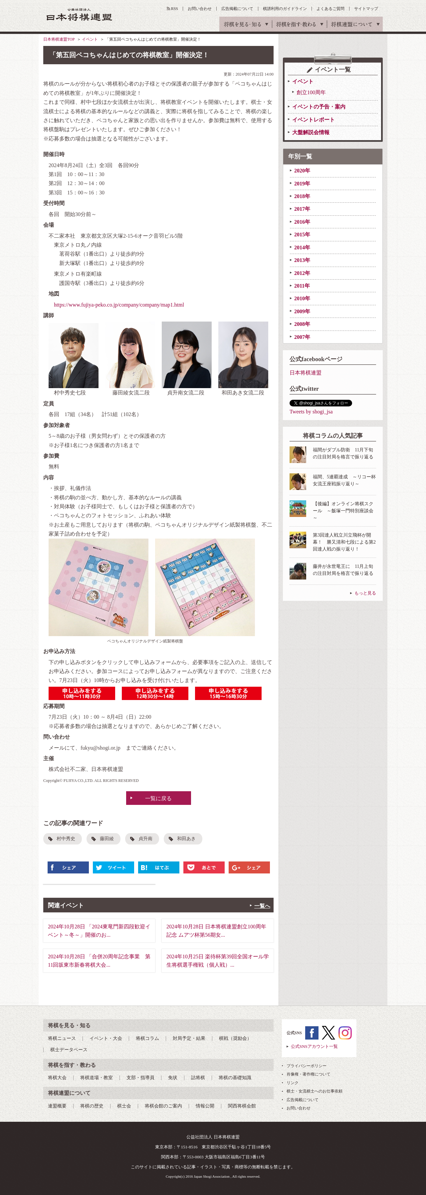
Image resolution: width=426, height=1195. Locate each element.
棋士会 (124, 1105)
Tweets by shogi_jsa (311, 411)
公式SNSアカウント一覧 (314, 1046)
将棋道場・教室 (96, 1077)
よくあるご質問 (330, 8)
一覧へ (262, 906)
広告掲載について (237, 8)
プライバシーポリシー (306, 1066)
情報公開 (205, 1105)
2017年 (302, 209)
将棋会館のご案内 (163, 1105)
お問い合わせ (200, 8)
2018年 (302, 196)
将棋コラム (147, 1038)
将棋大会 (57, 1077)
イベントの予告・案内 (318, 107)
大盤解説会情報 (310, 132)
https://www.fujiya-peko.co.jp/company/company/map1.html (119, 305)
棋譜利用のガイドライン (285, 8)
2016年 (302, 222)
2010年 (302, 298)
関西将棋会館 (242, 1105)
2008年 (302, 324)
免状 (172, 1077)
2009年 (302, 311)
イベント (90, 39)
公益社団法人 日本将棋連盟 (79, 14)
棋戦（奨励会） (235, 1038)
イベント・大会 (106, 1038)
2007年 (302, 337)
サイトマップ (366, 8)
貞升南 (145, 838)
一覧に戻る (158, 798)
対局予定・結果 (189, 1038)
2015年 (302, 234)
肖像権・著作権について (308, 1074)
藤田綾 (107, 838)
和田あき (186, 838)
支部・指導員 (140, 1077)
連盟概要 (57, 1105)
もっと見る (365, 593)
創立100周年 (311, 92)
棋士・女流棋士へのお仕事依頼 (314, 1091)
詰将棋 (198, 1077)
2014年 (302, 247)
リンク (293, 1082)
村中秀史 (66, 838)
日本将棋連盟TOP (59, 39)
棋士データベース (69, 1049)
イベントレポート (313, 119)
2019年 (302, 183)
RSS (174, 8)
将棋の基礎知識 (235, 1077)
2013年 (302, 260)
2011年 (302, 286)
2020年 (302, 170)
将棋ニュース (62, 1038)
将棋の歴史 (92, 1105)
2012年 (302, 273)
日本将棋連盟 (305, 372)
